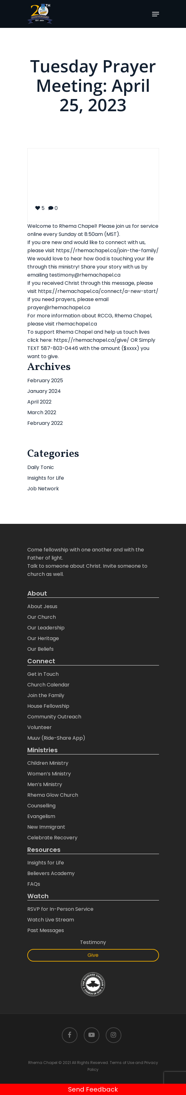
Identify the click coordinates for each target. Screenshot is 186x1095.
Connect (41, 661)
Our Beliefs (40, 649)
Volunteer (39, 727)
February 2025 (45, 380)
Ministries (42, 750)
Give (93, 955)
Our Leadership (46, 627)
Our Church (41, 617)
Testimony (93, 942)
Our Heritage (43, 638)
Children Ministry (47, 763)
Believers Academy (51, 873)
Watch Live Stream (50, 919)
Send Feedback (93, 1089)
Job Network (43, 488)
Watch (38, 896)
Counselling (41, 805)
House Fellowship (48, 706)
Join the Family (45, 695)
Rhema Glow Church (52, 795)
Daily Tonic (40, 467)
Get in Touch (43, 674)
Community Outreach (54, 716)
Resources (44, 850)
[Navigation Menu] (155, 14)
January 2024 (44, 391)
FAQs (33, 884)
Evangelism (41, 816)
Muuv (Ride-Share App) (56, 738)
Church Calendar (48, 684)
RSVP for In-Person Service (60, 909)
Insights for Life (45, 478)
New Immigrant (46, 827)
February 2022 (45, 423)
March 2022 (41, 412)
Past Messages (45, 930)
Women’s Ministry (49, 773)
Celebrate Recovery (52, 837)
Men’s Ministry (44, 784)
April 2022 (39, 401)
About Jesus (42, 606)
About (37, 593)
